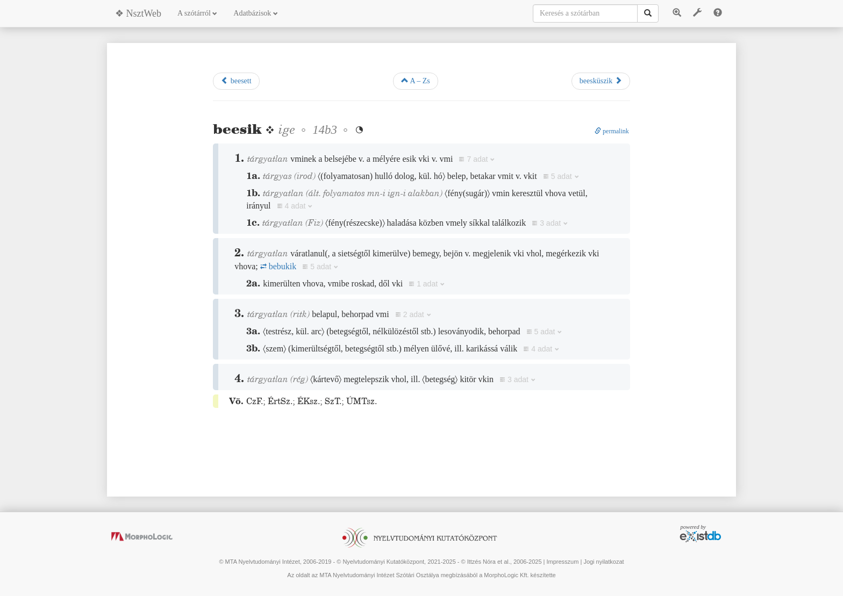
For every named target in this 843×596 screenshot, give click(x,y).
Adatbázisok (255, 13)
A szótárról (197, 13)
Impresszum (562, 561)
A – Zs (415, 80)
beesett (236, 80)
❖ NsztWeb (138, 13)
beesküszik (601, 80)
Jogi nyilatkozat (603, 561)
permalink (612, 131)
